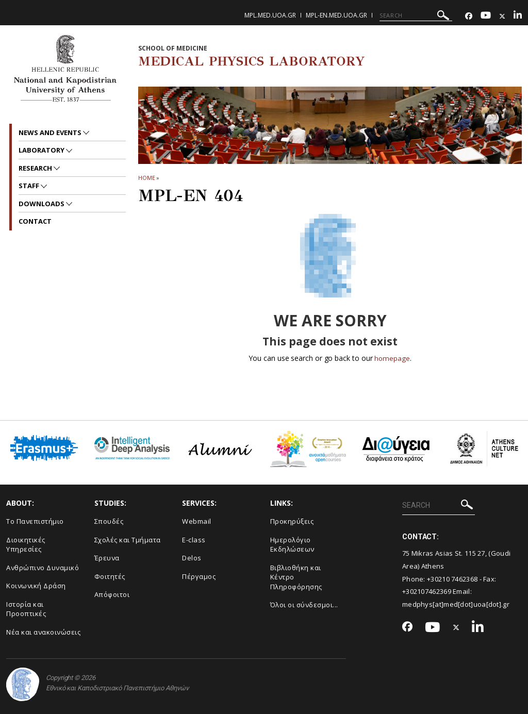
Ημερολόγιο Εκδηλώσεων (292, 544)
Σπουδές (109, 521)
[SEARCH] (416, 15)
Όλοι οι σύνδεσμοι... (304, 604)
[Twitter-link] (502, 16)
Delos (192, 557)
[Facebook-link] (468, 16)
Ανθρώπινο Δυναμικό (42, 567)
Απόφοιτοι (112, 594)
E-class (194, 539)
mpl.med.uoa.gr (270, 15)
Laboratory (42, 150)
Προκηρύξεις (292, 521)
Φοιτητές (109, 576)
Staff (30, 185)
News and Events (51, 132)
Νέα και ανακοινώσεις (43, 632)
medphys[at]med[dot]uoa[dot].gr (455, 604)
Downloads (42, 203)
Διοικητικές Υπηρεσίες (25, 544)
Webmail (196, 521)
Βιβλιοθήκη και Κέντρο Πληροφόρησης (296, 577)
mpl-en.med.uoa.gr (336, 15)
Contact (35, 221)
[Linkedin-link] (518, 16)
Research (36, 168)
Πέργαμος (199, 576)
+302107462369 (426, 591)
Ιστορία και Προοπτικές (26, 609)
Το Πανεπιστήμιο (35, 521)
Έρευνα (107, 557)
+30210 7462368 (452, 578)
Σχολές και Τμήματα (127, 539)
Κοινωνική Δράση (36, 585)
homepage (392, 358)
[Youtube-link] (486, 16)
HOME (146, 177)
